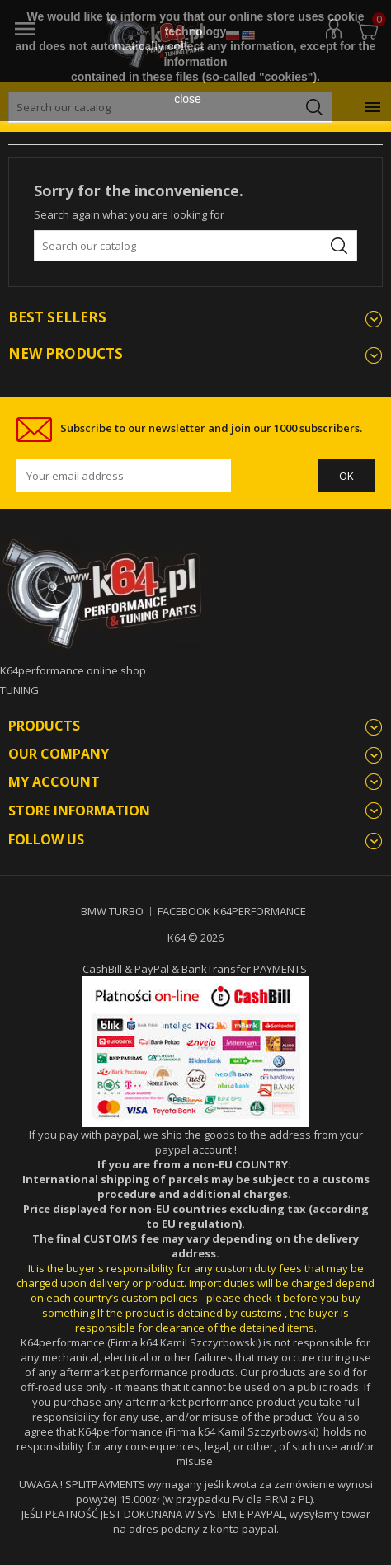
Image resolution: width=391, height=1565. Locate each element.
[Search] (195, 245)
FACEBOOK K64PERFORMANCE (232, 911)
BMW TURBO (112, 911)
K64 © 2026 (195, 937)
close (187, 99)
